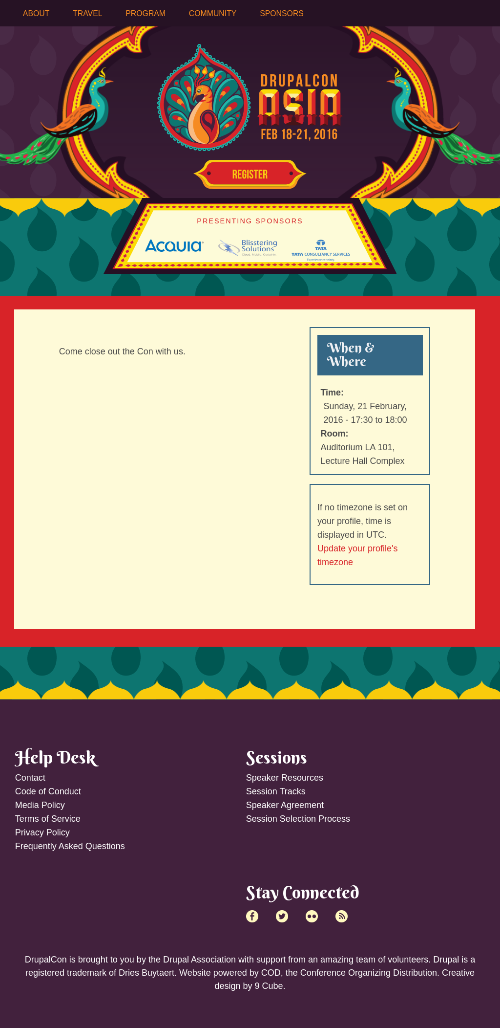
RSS (341, 916)
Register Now (250, 174)
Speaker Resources (284, 778)
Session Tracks (276, 791)
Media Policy (40, 805)
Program (145, 13)
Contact (30, 778)
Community (213, 13)
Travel (87, 13)
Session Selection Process (298, 819)
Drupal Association (199, 959)
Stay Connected (302, 892)
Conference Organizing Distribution (368, 973)
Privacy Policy (42, 832)
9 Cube (268, 986)
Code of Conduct (48, 791)
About (36, 13)
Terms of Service (48, 819)
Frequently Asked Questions (70, 846)
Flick (312, 916)
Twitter (282, 916)
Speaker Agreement (285, 805)
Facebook (252, 916)
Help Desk (55, 757)
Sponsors (282, 13)
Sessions (276, 757)
